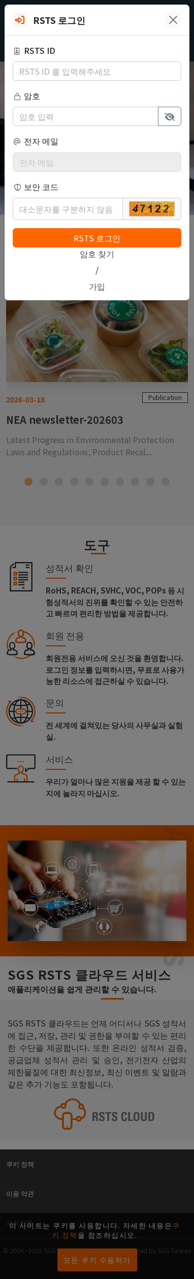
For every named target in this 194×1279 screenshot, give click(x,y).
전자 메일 (35, 141)
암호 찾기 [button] (97, 253)
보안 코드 (35, 186)
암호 (26, 95)
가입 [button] (97, 286)
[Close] (173, 20)
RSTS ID (34, 50)
